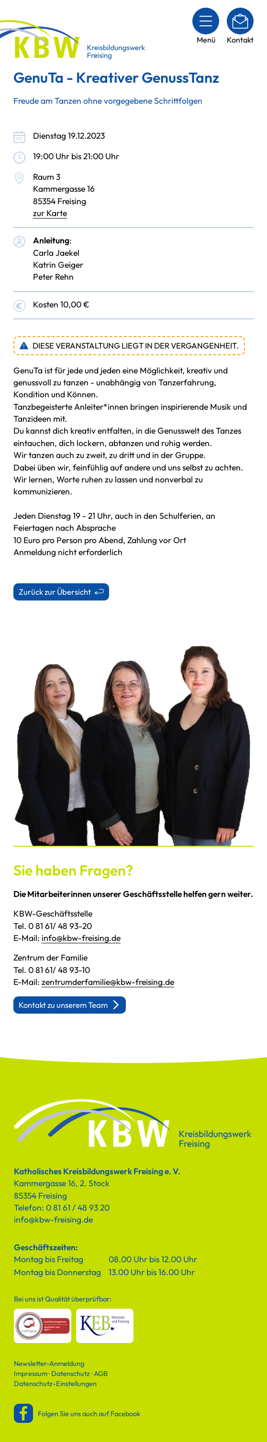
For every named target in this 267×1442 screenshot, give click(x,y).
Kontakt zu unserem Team (63, 1005)
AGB (101, 1373)
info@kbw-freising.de (81, 938)
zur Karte (50, 213)
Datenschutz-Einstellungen (55, 1383)
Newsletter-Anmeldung (49, 1363)
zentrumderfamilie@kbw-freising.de (108, 982)
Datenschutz (70, 1373)
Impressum (30, 1373)
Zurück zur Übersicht (55, 592)
